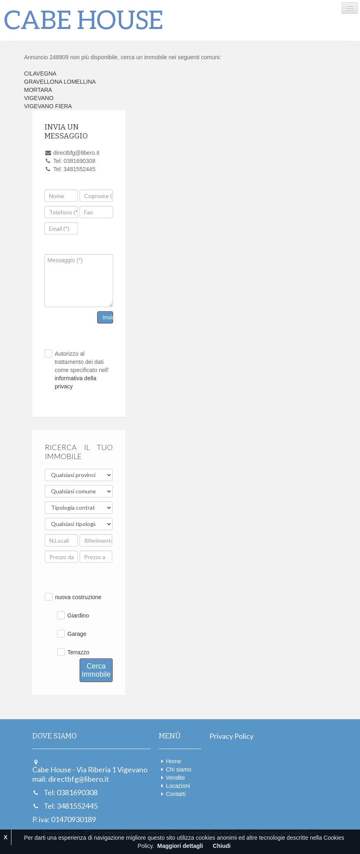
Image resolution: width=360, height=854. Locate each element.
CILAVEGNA (40, 73)
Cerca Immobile (96, 670)
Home (173, 761)
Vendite (175, 777)
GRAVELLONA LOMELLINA (60, 81)
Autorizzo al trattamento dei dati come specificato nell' (82, 370)
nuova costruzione (78, 597)
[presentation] (112, 230)
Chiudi (222, 846)
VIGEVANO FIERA (48, 106)
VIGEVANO (38, 98)
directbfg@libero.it (78, 778)
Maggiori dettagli (180, 846)
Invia (107, 317)
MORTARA (38, 90)
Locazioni (178, 786)
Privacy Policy (231, 735)
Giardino (78, 615)
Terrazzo (78, 652)
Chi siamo (178, 769)
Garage (77, 634)
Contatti (176, 794)
